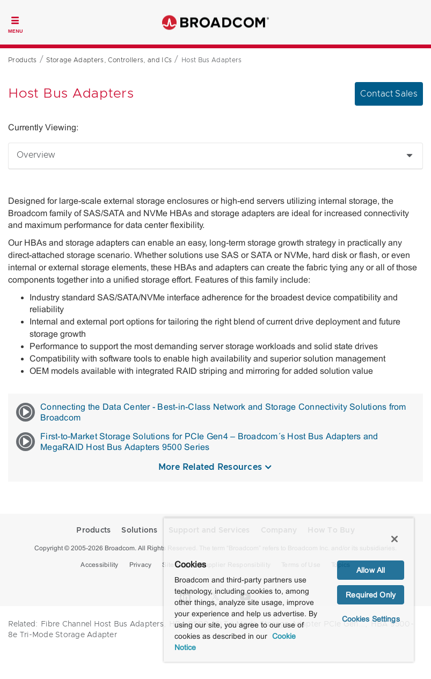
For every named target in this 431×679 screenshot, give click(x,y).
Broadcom (215, 22)
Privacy (140, 565)
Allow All (370, 570)
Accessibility (99, 565)
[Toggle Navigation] (15, 23)
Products (93, 530)
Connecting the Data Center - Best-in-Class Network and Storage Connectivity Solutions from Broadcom (211, 412)
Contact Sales (389, 94)
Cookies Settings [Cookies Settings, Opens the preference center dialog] (371, 619)
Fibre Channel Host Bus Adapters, (103, 624)
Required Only (371, 595)
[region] (289, 590)
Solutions (139, 530)
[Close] (394, 539)
